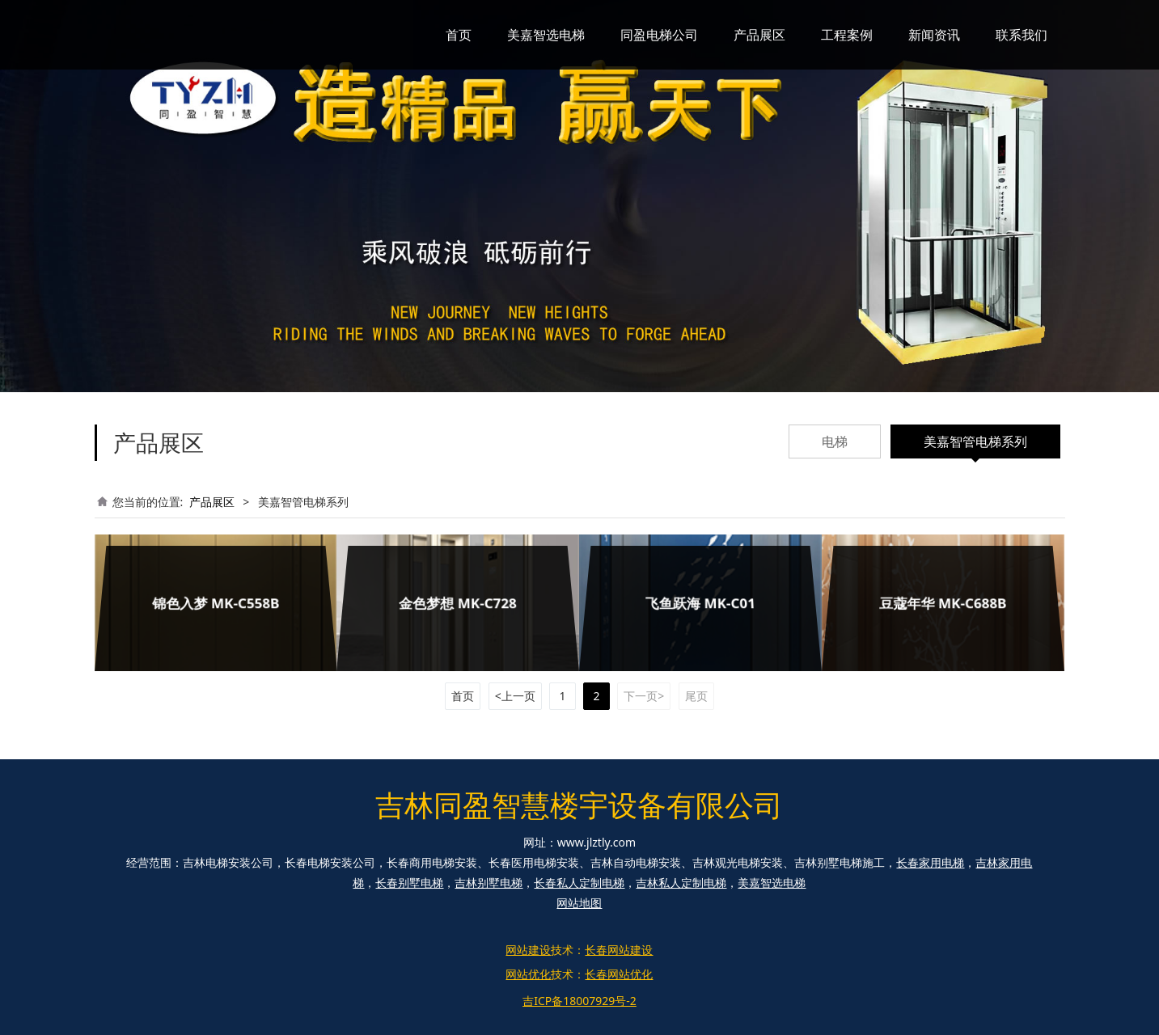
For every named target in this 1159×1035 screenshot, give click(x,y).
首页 (459, 35)
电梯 (835, 441)
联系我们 (1021, 35)
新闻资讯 (934, 35)
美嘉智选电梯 (546, 35)
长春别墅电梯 (409, 882)
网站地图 (579, 902)
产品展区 (759, 35)
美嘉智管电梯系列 (975, 441)
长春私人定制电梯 (579, 882)
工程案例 (847, 35)
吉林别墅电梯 (488, 882)
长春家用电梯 (930, 862)
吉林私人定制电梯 (681, 882)
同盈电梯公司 (659, 35)
